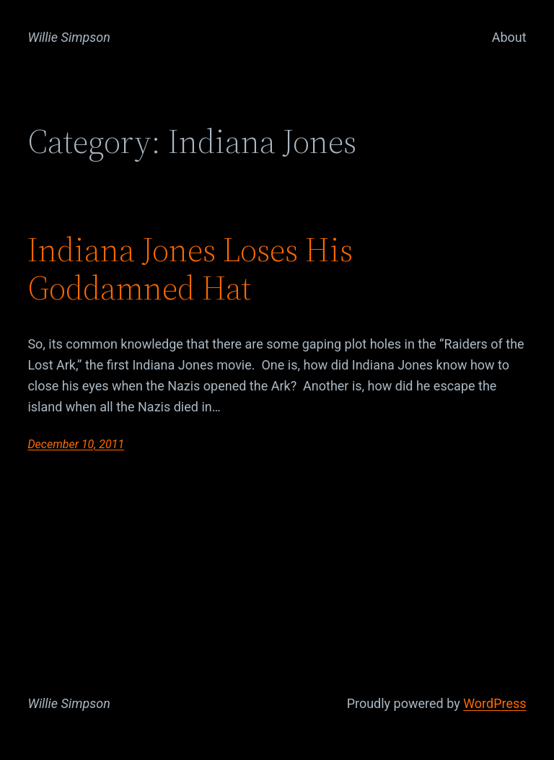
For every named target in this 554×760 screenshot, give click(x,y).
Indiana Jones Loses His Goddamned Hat (190, 268)
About (509, 37)
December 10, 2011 (75, 444)
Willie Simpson (68, 37)
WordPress (494, 703)
